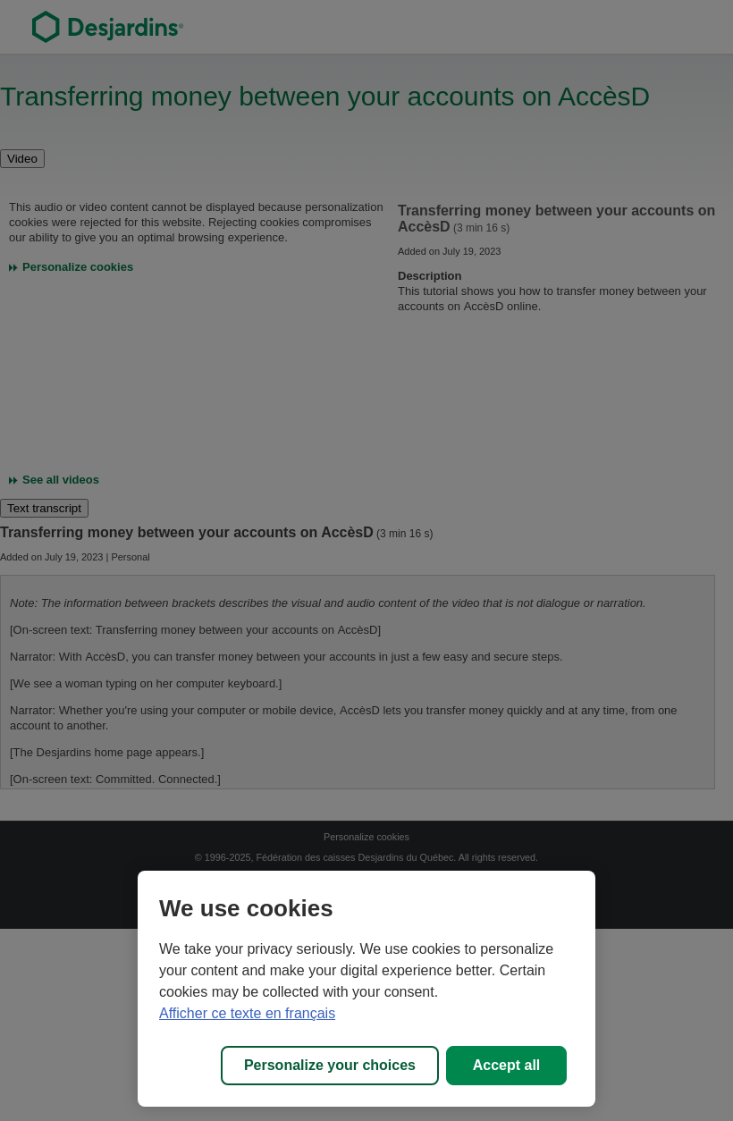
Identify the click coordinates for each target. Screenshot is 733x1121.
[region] (366, 989)
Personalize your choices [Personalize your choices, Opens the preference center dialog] (330, 1065)
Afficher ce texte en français (247, 1013)
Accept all (507, 1065)
